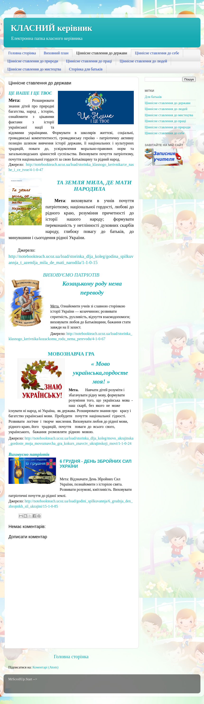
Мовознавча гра (71, 354)
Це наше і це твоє (30, 93)
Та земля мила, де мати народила (94, 185)
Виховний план (56, 53)
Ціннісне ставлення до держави (101, 53)
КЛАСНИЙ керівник (51, 28)
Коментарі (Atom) (45, 667)
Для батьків (153, 97)
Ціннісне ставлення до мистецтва (34, 69)
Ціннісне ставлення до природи (32, 61)
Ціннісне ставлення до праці (89, 61)
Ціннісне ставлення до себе (157, 53)
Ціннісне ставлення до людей (143, 61)
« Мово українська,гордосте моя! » (101, 372)
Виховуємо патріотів (71, 275)
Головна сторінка (22, 53)
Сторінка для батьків (85, 69)
